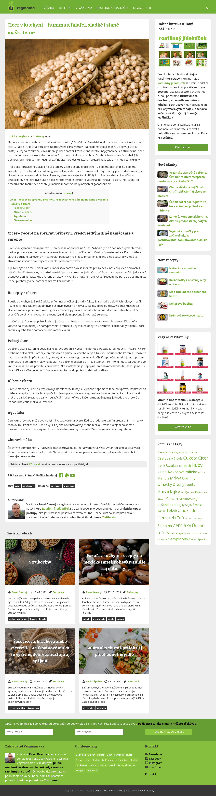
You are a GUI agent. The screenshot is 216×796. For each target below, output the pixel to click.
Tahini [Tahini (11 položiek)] (161, 511)
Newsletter (142, 8)
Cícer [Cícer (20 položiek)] (203, 458)
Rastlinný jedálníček (112, 8)
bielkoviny (14, 619)
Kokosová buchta (181, 304)
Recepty (65, 8)
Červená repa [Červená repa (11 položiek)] (174, 533)
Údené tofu (92, 770)
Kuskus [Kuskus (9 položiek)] (201, 472)
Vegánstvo (84, 8)
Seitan (92, 765)
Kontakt (150, 774)
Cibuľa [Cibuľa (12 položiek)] (178, 458)
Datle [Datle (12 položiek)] (161, 466)
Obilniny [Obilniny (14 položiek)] (188, 478)
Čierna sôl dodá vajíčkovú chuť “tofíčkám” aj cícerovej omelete (181, 191)
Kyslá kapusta (109, 760)
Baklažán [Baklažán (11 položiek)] (163, 452)
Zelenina (101, 708)
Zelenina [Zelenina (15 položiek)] (164, 525)
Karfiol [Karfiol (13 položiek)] (162, 472)
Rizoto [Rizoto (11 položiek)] (161, 499)
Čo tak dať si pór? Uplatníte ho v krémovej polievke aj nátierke (181, 206)
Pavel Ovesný (19, 592)
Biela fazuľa (98, 619)
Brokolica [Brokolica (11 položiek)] (191, 452)
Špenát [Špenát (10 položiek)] (202, 539)
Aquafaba (20, 216)
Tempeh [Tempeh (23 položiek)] (166, 517)
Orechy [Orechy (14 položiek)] (178, 484)
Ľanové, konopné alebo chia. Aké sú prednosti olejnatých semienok (182, 221)
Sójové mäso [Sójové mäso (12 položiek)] (193, 505)
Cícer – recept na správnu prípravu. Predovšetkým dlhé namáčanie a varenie (59, 199)
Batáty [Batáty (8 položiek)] (181, 452)
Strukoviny (38, 136)
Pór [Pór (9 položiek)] (182, 492)
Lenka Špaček (94, 681)
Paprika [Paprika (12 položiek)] (190, 485)
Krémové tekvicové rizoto (186, 315)
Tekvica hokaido (126, 765)
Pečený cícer (22, 207)
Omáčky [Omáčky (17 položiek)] (164, 484)
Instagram (155, 763)
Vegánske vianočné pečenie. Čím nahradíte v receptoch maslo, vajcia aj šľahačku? (182, 177)
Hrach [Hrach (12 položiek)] (187, 466)
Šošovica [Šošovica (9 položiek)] (193, 539)
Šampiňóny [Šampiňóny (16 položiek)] (178, 539)
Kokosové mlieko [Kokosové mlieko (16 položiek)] (182, 471)
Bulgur (91, 754)
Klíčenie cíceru (23, 212)
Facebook (155, 758)
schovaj (67, 193)
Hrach (42, 619)
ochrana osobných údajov (109, 790)
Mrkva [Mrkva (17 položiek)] (175, 478)
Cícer (17, 485)
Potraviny (56, 485)
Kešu (87, 760)
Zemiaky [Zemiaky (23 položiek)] (182, 525)
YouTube (155, 767)
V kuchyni (69, 485)
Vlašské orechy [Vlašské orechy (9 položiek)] (193, 518)
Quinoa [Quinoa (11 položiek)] (189, 492)
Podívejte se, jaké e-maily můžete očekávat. (167, 723)
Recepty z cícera (20, 203)
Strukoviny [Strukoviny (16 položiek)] (188, 498)
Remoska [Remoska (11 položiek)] (201, 492)
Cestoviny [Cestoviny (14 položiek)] (165, 458)
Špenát (112, 765)
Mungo (120, 619)
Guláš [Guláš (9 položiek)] (179, 465)
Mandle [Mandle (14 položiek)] (163, 478)
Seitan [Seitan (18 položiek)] (172, 498)
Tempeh (80, 770)
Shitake (102, 765)
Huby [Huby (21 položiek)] (197, 465)
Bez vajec (81, 754)
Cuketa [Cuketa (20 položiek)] (190, 458)
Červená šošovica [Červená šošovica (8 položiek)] (191, 533)
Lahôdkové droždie (128, 760)
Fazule (33, 619)
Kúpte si (34, 464)
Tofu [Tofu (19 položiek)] (181, 518)
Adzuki (86, 619)
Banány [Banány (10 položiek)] (174, 452)
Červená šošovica (123, 754)
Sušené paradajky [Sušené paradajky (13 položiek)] (171, 504)
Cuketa (100, 754)
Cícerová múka (23, 220)
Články (49, 8)
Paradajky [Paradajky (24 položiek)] (168, 491)
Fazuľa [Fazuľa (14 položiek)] (171, 465)
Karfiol (95, 760)
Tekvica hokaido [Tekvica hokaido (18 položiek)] (181, 510)
